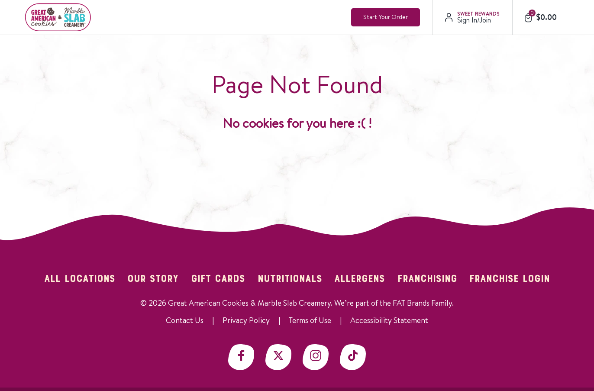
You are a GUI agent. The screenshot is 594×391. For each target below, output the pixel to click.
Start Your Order (385, 17)
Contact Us (184, 320)
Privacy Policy (246, 320)
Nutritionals (290, 279)
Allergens (359, 279)
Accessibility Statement (389, 320)
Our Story (152, 279)
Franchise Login (509, 279)
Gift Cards (218, 279)
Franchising (427, 279)
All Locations (79, 279)
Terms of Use (310, 320)
